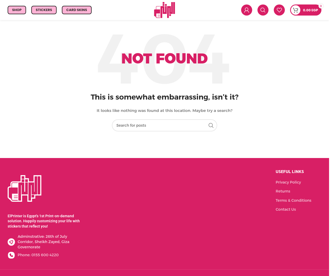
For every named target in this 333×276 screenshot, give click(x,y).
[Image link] (24, 190)
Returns (283, 193)
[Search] (263, 11)
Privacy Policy (288, 184)
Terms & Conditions (293, 202)
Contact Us (286, 211)
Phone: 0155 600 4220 (38, 257)
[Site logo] (164, 10)
